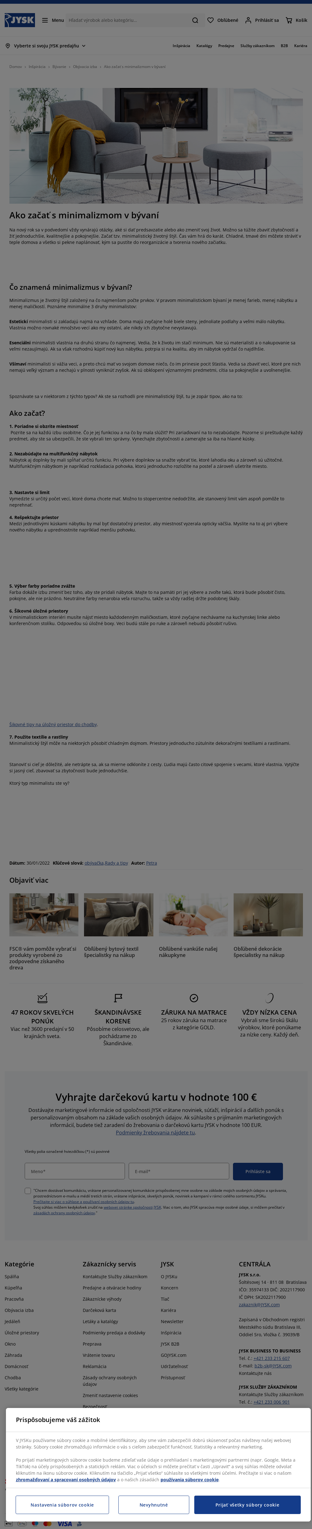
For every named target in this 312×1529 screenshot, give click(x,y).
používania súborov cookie (190, 1480)
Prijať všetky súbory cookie (247, 1505)
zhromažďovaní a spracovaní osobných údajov (66, 1480)
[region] (158, 1465)
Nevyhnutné (154, 1505)
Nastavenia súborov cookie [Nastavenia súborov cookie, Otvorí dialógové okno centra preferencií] (62, 1505)
